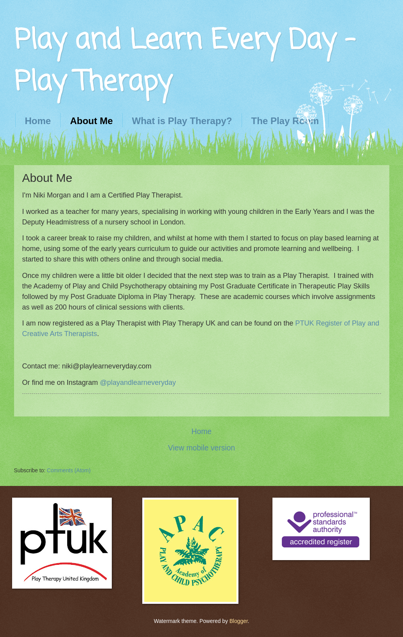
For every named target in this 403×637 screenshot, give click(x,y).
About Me (91, 121)
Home (38, 121)
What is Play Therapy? (182, 121)
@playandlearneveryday (138, 382)
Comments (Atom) (69, 470)
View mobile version (201, 448)
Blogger (238, 621)
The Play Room (285, 121)
